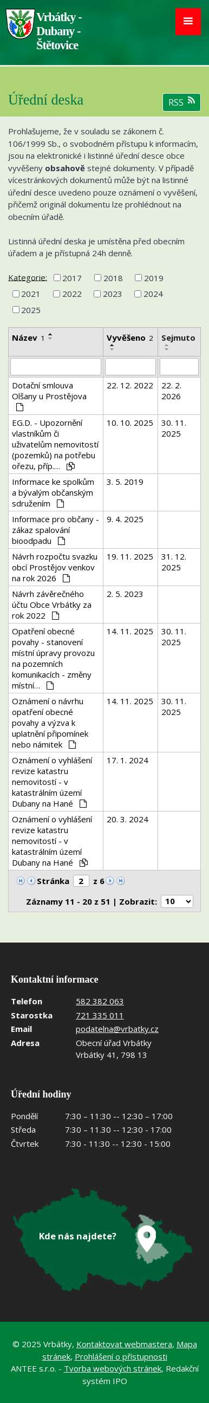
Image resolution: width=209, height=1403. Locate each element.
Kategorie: (27, 276)
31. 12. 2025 (173, 562)
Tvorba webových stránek (112, 1368)
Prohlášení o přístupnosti (121, 1356)
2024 (153, 293)
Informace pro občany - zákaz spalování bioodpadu (55, 530)
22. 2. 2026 (171, 390)
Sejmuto (178, 337)
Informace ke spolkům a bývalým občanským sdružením (53, 492)
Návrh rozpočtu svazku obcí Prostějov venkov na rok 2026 (54, 567)
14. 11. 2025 (130, 631)
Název (28, 337)
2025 (31, 309)
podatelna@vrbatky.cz (117, 1028)
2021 (31, 293)
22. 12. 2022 (130, 385)
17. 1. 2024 (127, 760)
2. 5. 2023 (125, 593)
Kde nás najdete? (77, 1236)
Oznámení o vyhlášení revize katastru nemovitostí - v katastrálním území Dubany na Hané (52, 782)
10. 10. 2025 (130, 422)
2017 (72, 277)
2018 (113, 277)
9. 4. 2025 (125, 519)
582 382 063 (100, 1001)
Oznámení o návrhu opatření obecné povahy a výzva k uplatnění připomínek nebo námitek (50, 723)
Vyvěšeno (130, 337)
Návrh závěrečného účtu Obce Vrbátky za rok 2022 (52, 604)
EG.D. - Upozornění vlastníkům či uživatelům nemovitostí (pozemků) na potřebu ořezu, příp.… (55, 444)
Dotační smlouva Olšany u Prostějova (49, 395)
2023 (112, 293)
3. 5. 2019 (125, 481)
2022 (72, 293)
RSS (181, 102)
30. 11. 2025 (173, 428)
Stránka (53, 880)
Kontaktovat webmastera (124, 1344)
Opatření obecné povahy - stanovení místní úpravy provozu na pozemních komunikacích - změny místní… (53, 658)
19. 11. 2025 (130, 556)
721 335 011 (100, 1015)
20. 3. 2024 (127, 819)
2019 (154, 277)
